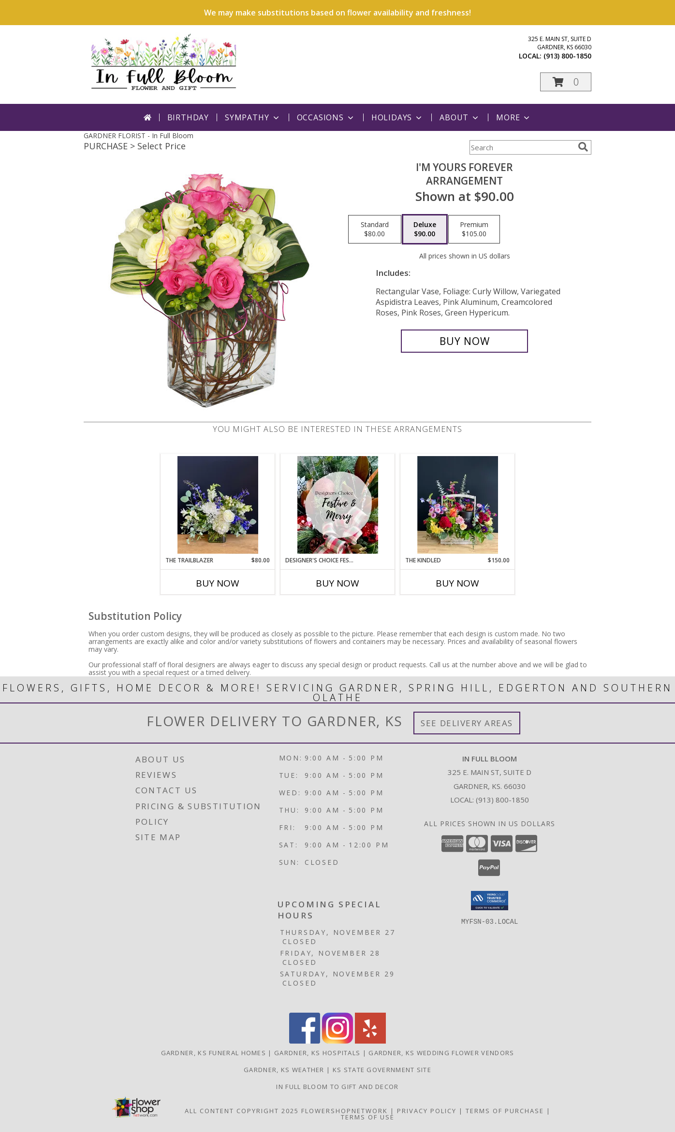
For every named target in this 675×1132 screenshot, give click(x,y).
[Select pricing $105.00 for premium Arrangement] (474, 229)
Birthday (188, 117)
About (460, 117)
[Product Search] (521, 147)
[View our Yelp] (370, 1041)
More (513, 117)
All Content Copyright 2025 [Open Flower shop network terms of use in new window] (242, 1110)
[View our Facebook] (304, 1041)
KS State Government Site (382, 1069)
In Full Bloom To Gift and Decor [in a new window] (337, 1086)
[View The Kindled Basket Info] (457, 505)
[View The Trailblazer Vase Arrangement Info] (217, 505)
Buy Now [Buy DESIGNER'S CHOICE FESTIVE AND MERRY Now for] (337, 583)
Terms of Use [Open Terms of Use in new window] (368, 1117)
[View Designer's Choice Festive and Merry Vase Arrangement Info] (337, 505)
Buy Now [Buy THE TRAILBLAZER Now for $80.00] (217, 583)
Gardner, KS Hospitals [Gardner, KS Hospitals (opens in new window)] (317, 1052)
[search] (583, 147)
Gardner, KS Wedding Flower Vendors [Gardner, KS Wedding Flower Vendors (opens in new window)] (441, 1052)
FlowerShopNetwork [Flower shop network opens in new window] (344, 1110)
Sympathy (252, 117)
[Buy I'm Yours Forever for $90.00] (464, 341)
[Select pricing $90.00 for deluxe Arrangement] (424, 229)
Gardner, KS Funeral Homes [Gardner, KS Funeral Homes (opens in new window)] (213, 1052)
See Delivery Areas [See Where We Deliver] (467, 723)
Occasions (326, 117)
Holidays (397, 117)
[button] (565, 81)
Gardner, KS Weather (284, 1069)
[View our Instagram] (337, 1041)
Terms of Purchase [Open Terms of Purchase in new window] (505, 1110)
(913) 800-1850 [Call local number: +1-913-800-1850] (567, 55)
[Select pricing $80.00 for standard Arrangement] (375, 229)
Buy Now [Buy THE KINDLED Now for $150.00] (457, 583)
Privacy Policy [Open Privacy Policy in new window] (426, 1110)
